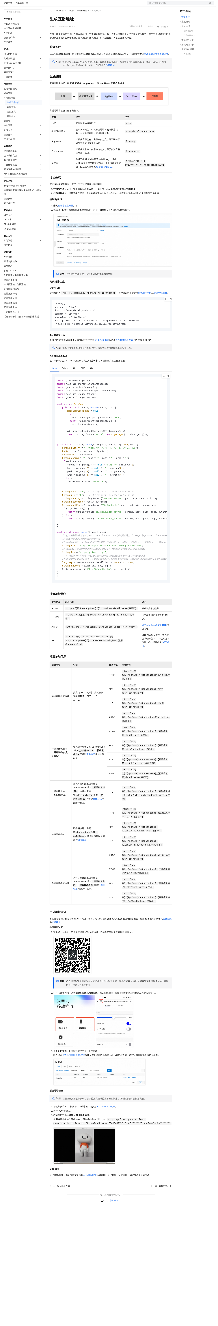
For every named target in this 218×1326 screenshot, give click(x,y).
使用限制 (110, 75)
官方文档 (8, 13)
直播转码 (90, 774)
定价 (66, 5)
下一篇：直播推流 (160, 1206)
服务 (90, 5)
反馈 (114, 1220)
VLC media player (106, 1126)
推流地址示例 (144, 302)
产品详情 (149, 36)
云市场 (74, 5)
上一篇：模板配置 (60, 1206)
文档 (177, 5)
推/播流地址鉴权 (104, 176)
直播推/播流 (82, 20)
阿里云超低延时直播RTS (154, 645)
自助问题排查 (89, 1195)
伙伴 (83, 5)
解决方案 (49, 5)
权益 (59, 5)
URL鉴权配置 (102, 350)
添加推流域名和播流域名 (156, 63)
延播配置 (82, 859)
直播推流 (167, 938)
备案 (183, 5)
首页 (51, 20)
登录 (209, 5)
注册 (198, 5)
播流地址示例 (160, 302)
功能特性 (70, 20)
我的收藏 (164, 36)
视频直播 (20, 13)
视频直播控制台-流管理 (73, 1074)
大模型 (31, 5)
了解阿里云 (100, 5)
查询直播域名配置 (124, 350)
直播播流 (56, 942)
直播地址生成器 (65, 215)
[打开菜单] (5, 5)
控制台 (190, 5)
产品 (40, 5)
